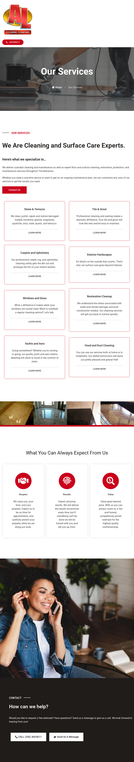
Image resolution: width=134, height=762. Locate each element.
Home (57, 87)
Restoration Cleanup (99, 296)
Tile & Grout (99, 209)
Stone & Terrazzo (34, 209)
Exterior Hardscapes (99, 254)
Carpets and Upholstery (34, 252)
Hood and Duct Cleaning (99, 345)
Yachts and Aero (35, 343)
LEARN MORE (34, 232)
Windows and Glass (35, 298)
